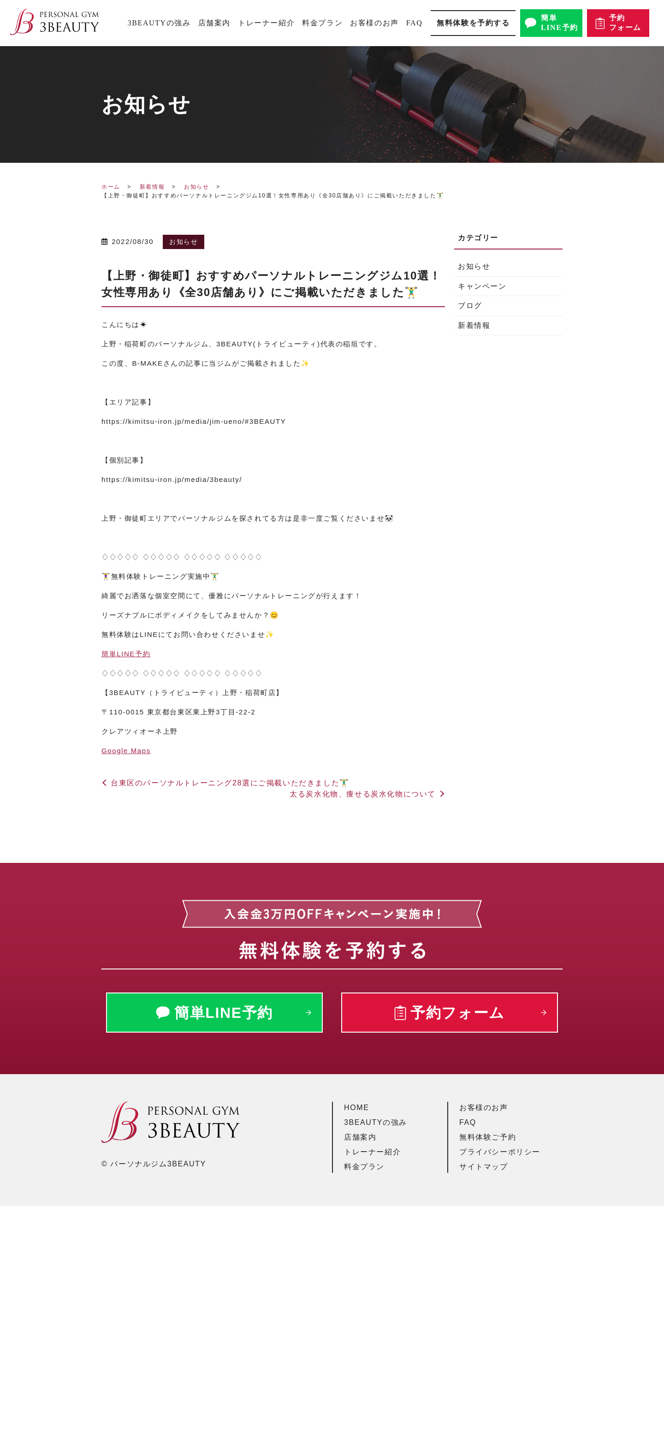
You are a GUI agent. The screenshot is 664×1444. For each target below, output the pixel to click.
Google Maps (126, 751)
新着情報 (152, 187)
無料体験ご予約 (487, 1137)
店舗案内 (214, 23)
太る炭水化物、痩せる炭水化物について (363, 794)
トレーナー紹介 (266, 23)
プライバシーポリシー (499, 1152)
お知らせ (196, 187)
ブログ (470, 305)
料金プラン (322, 23)
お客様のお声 (374, 23)
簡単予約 (125, 654)
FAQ (414, 23)
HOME (356, 1107)
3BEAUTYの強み (159, 23)
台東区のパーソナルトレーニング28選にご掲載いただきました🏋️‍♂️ (230, 783)
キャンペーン (482, 286)
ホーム (110, 187)
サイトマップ (483, 1167)
